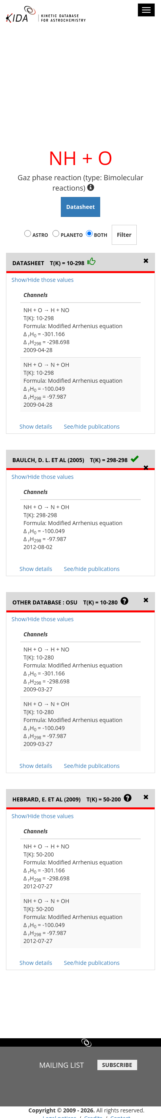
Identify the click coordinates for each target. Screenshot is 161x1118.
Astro (40, 235)
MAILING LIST (61, 1065)
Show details (35, 426)
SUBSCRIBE (117, 1065)
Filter (124, 234)
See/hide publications (92, 426)
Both (100, 235)
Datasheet (80, 207)
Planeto (72, 235)
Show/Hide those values (43, 279)
